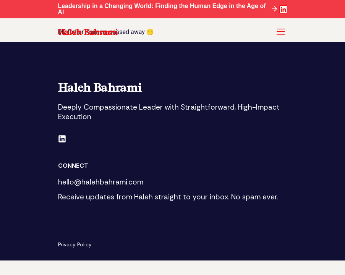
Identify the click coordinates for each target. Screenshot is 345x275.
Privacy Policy (75, 244)
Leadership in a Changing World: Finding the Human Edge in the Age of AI (162, 9)
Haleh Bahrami (88, 32)
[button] (281, 32)
